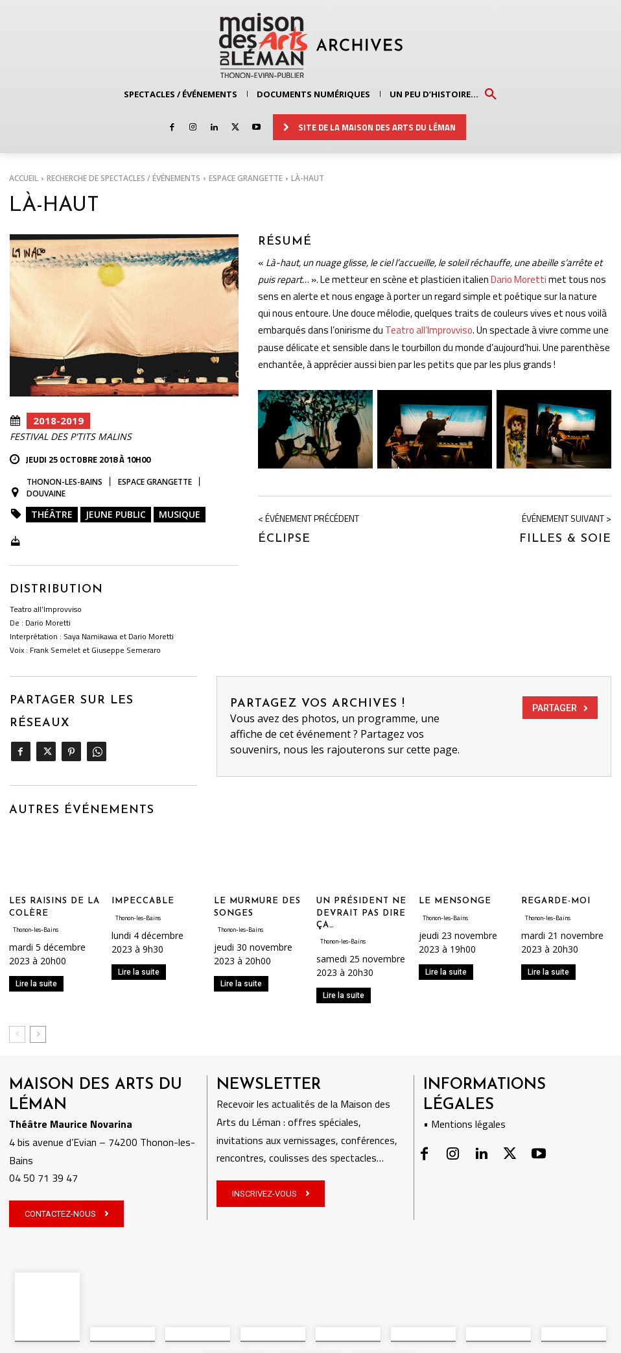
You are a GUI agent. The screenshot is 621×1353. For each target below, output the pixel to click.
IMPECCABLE (142, 892)
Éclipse (284, 536)
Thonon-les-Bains (64, 482)
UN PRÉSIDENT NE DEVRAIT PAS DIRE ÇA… (361, 904)
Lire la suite (36, 974)
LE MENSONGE (455, 892)
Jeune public (116, 514)
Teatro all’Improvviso (429, 327)
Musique (179, 514)
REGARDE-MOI (556, 892)
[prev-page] (17, 1025)
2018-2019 (58, 421)
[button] (490, 93)
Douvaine (46, 494)
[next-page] (38, 1025)
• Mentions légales (464, 1115)
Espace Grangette (246, 178)
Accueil (23, 178)
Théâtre (52, 514)
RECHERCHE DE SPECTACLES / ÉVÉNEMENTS (123, 178)
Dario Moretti (518, 276)
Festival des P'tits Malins (71, 436)
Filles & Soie (565, 536)
